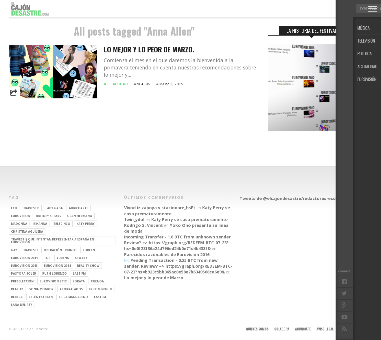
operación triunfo (60, 250)
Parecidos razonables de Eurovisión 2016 (166, 254)
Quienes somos (257, 329)
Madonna (19, 224)
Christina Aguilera (27, 231)
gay (14, 250)
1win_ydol (134, 219)
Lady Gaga (54, 208)
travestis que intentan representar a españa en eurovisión (52, 240)
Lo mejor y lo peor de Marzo (153, 277)
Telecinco (61, 224)
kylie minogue (101, 289)
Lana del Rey (21, 305)
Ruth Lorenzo (54, 273)
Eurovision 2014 (57, 266)
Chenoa (97, 281)
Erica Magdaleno (73, 297)
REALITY (17, 289)
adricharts (78, 208)
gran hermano (79, 216)
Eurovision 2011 (24, 258)
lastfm (100, 297)
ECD (14, 208)
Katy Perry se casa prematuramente (189, 219)
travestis (31, 208)
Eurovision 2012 (53, 281)
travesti (30, 250)
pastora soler (23, 273)
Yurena (63, 258)
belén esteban (41, 297)
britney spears (48, 216)
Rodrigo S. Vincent (143, 225)
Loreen (89, 250)
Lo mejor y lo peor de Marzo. (149, 49)
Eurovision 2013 (24, 266)
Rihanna (40, 224)
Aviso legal (325, 329)
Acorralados (71, 289)
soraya (79, 281)
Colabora (281, 329)
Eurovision (20, 216)
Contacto (347, 329)
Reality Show (88, 266)
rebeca (17, 297)
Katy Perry (85, 224)
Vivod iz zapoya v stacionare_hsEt (159, 207)
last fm (79, 273)
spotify (81, 258)
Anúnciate (303, 329)
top (47, 258)
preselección (22, 281)
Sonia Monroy (41, 289)
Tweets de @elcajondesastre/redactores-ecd (288, 198)
